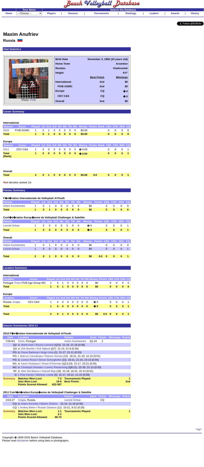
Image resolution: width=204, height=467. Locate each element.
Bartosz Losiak (44, 374)
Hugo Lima (47, 352)
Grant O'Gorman (51, 363)
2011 (6, 149)
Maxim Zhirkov (49, 403)
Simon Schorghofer (50, 359)
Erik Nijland (43, 348)
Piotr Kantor (27, 374)
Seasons (73, 13)
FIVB (33, 99)
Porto (17, 282)
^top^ (199, 429)
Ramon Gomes (54, 356)
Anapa (16, 301)
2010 (6, 130)
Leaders (154, 13)
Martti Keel (27, 344)
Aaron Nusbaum (30, 363)
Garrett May (48, 371)
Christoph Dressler (32, 367)
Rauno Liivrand (45, 344)
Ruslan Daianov (47, 407)
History (195, 13)
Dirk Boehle (28, 348)
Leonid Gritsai (11, 225)
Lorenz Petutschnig (56, 367)
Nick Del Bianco (30, 371)
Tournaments (101, 13)
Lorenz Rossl (28, 359)
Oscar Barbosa (30, 352)
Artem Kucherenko (14, 205)
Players (51, 13)
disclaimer (23, 440)
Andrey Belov (28, 407)
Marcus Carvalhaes (31, 356)
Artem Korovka (29, 403)
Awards (175, 13)
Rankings (131, 13)
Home (9, 13)
